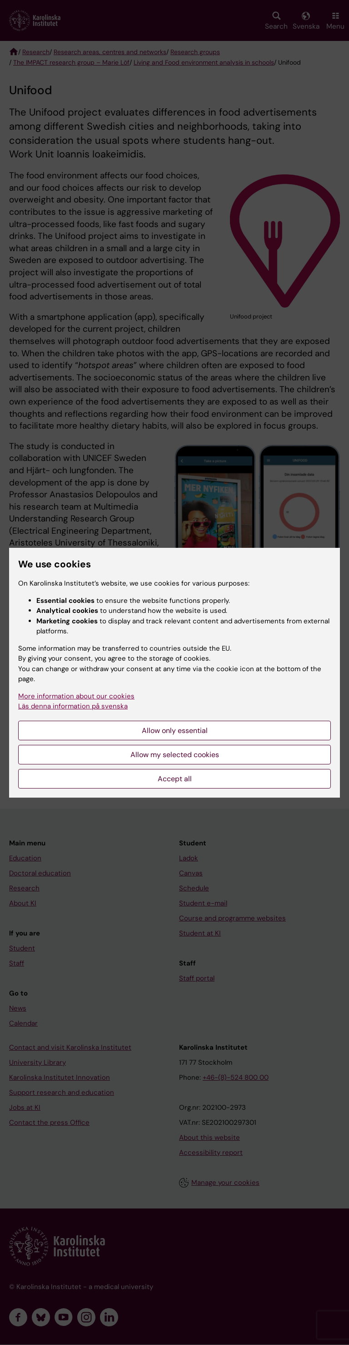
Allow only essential (175, 730)
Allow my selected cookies (174, 754)
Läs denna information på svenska (73, 706)
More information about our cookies (76, 696)
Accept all (175, 779)
